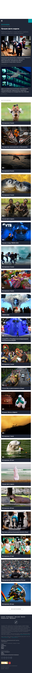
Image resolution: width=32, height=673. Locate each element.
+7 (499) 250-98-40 (4, 637)
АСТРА (2, 648)
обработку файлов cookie (25, 634)
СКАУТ (2, 646)
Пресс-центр (17, 616)
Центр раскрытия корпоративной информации (10, 654)
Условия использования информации (9, 665)
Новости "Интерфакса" (5, 651)
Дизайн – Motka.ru (5, 668)
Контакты (3, 616)
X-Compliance (3, 645)
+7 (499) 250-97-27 (14, 637)
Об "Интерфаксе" (10, 616)
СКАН (2, 652)
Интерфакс (16, 21)
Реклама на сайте (5, 618)
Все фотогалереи (16, 609)
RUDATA (2, 653)
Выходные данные (5, 667)
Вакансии (23, 616)
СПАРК (2, 644)
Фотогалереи (5, 24)
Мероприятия (13, 618)
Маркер (2, 647)
